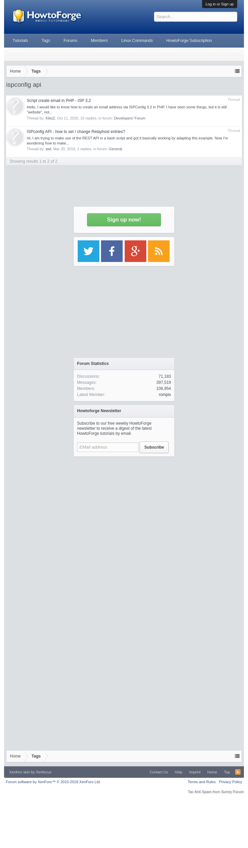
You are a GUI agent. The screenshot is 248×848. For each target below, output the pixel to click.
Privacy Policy (230, 782)
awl (48, 149)
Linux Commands (137, 40)
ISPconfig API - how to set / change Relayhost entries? (76, 131)
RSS (238, 772)
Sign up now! (124, 219)
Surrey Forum (232, 792)
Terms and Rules (202, 782)
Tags (46, 40)
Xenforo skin (19, 772)
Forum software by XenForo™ (53, 782)
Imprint (195, 772)
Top (227, 772)
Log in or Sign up (219, 4)
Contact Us (159, 772)
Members (99, 40)
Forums (70, 40)
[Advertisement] (70, 530)
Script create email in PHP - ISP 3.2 (59, 100)
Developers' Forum (129, 118)
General (115, 149)
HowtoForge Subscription (189, 40)
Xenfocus (43, 772)
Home (212, 772)
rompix (165, 394)
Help (178, 772)
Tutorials (20, 40)
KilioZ (50, 118)
